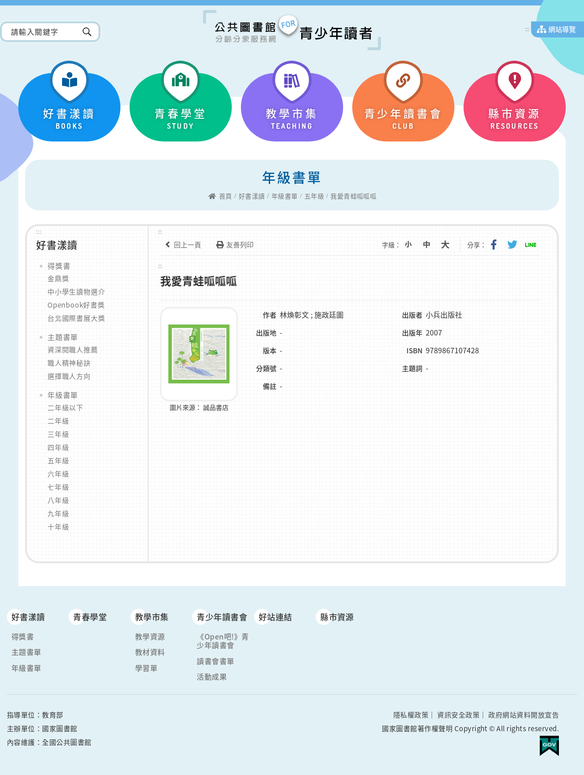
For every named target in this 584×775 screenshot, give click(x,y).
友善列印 (233, 244)
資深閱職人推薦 (72, 350)
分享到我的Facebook (496, 244)
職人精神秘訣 (69, 363)
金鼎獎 (58, 278)
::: (527, 29)
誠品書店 (216, 407)
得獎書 (58, 265)
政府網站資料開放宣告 (523, 715)
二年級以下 (65, 408)
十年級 (58, 527)
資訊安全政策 (458, 715)
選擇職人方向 (69, 376)
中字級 (430, 244)
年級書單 (284, 196)
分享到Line (531, 244)
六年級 (58, 474)
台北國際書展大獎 (76, 318)
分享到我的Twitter (513, 244)
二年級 (58, 421)
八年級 (58, 500)
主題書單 (62, 336)
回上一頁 (180, 244)
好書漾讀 (252, 196)
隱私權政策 (410, 715)
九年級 (58, 513)
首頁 (225, 196)
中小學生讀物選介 (76, 292)
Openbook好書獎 (76, 305)
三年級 (58, 434)
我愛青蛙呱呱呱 (353, 196)
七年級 (58, 487)
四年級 (58, 447)
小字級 (412, 244)
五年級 (314, 196)
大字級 (448, 244)
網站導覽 (562, 29)
